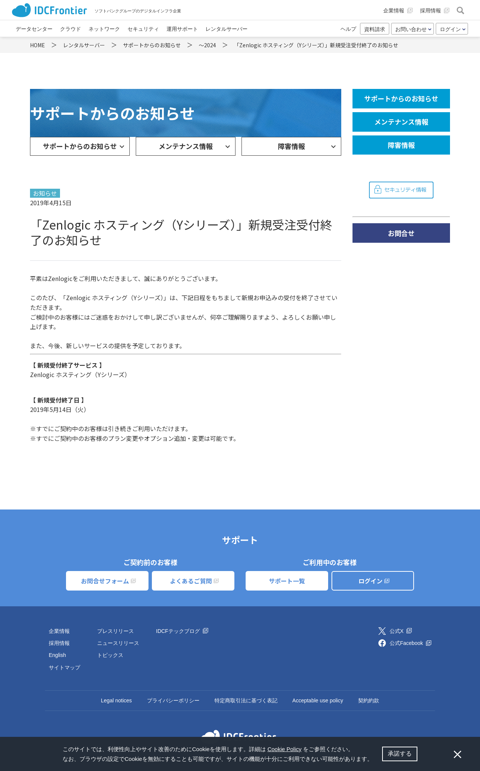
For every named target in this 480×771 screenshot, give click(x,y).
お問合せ (401, 233)
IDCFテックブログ (182, 631)
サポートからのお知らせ (80, 146)
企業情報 (59, 631)
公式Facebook (410, 643)
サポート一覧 (287, 580)
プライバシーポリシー (173, 700)
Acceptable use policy (317, 700)
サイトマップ (64, 667)
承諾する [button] (400, 753)
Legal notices (116, 700)
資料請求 (374, 29)
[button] (375, 760)
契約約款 (368, 700)
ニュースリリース (118, 643)
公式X (401, 631)
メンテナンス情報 (186, 146)
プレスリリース (115, 631)
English (57, 655)
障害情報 (291, 146)
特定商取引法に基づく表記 (246, 700)
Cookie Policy (284, 749)
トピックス (110, 655)
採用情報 (59, 643)
